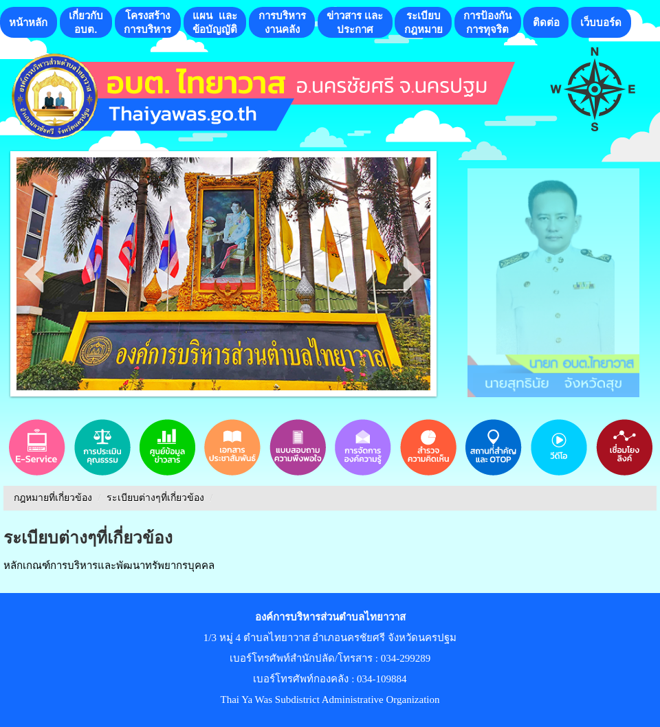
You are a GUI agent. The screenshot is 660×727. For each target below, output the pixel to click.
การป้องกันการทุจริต (487, 22)
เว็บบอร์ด (601, 22)
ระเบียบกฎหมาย (423, 22)
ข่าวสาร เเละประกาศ (355, 22)
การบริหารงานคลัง (282, 22)
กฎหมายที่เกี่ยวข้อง (53, 498)
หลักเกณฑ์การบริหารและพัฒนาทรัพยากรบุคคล (108, 565)
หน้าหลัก (28, 22)
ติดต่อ (546, 22)
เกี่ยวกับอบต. (86, 22)
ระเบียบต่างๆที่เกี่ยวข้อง (155, 498)
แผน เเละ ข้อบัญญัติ (214, 22)
